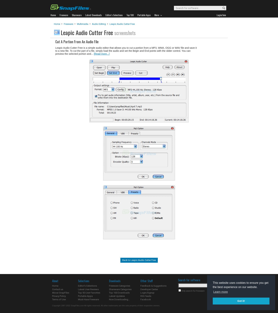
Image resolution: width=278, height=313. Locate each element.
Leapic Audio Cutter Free (122, 24)
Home (57, 24)
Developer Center (149, 289)
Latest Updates (117, 296)
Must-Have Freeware (88, 299)
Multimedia (82, 24)
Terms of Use (59, 299)
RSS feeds (145, 296)
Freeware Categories (119, 285)
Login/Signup (147, 292)
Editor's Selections (87, 285)
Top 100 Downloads (119, 292)
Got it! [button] (241, 301)
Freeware (68, 24)
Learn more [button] (220, 291)
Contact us (57, 289)
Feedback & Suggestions (153, 285)
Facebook (145, 299)
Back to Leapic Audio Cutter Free (139, 260)
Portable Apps (85, 296)
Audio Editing (99, 24)
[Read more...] (102, 53)
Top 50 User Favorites (89, 292)
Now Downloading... (119, 299)
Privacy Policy (59, 296)
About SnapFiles (60, 292)
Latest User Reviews (88, 289)
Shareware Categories (120, 289)
